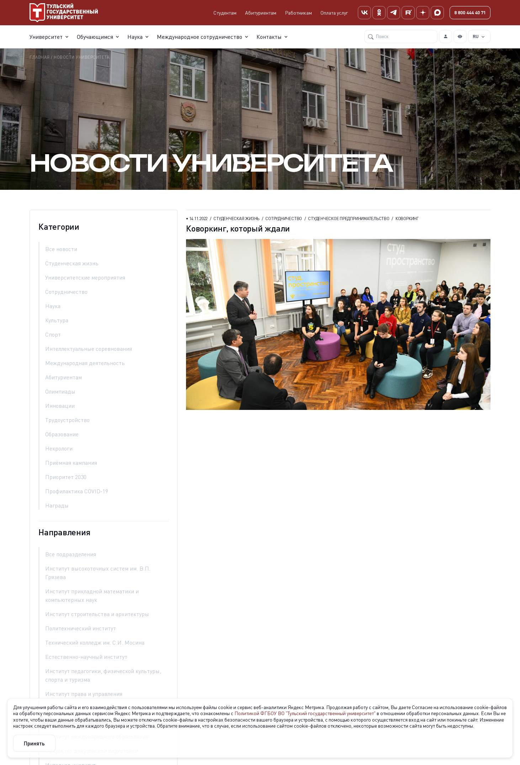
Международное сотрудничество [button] (199, 36)
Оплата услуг (334, 12)
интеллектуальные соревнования (88, 348)
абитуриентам (63, 377)
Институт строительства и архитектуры (97, 614)
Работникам (298, 12)
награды (57, 505)
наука (52, 305)
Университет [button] (46, 36)
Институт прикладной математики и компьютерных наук (92, 595)
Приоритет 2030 (65, 476)
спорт (53, 334)
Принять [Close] (34, 743)
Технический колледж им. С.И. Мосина (94, 642)
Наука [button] (135, 36)
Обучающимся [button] (95, 36)
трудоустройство (67, 419)
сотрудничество (66, 291)
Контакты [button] (269, 36)
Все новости (61, 249)
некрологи (59, 448)
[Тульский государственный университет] (64, 12)
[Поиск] (400, 36)
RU (476, 35)
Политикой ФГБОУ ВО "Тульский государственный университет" (305, 713)
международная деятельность (85, 362)
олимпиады (60, 391)
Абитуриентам (260, 12)
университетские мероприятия (85, 277)
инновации (60, 405)
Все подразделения (70, 554)
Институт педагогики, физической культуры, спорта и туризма (103, 675)
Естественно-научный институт (86, 656)
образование (62, 434)
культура (56, 320)
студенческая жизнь (72, 263)
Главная (40, 57)
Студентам (225, 12)
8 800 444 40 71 (470, 12)
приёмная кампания (71, 462)
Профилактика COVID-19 (76, 491)
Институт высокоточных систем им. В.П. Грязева (97, 573)
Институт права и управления (83, 693)
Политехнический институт (80, 628)
